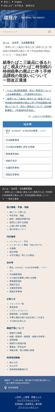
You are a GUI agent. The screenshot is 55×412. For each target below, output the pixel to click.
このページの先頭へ (42, 116)
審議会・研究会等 (18, 347)
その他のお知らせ (18, 321)
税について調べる (18, 212)
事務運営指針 (12, 154)
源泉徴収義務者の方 (19, 369)
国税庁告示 (11, 161)
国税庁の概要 (16, 333)
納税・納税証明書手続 (20, 219)
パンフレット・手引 (19, 241)
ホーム (6, 42)
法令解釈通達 (27, 42)
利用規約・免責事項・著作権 (28, 404)
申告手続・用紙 (17, 216)
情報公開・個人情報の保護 (22, 350)
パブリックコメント (19, 311)
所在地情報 (11, 387)
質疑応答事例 (12, 174)
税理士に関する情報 (19, 222)
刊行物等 (11, 237)
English (18, 2)
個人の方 (14, 362)
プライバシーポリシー (28, 407)
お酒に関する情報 (18, 226)
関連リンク (36, 397)
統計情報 (14, 252)
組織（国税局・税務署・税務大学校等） (28, 336)
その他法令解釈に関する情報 (20, 147)
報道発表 (14, 307)
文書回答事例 (12, 168)
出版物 (13, 248)
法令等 (15, 42)
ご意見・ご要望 (22, 397)
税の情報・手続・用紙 (18, 207)
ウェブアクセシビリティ (28, 400)
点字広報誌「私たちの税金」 (23, 255)
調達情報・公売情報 (19, 314)
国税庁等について (15, 328)
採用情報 (14, 340)
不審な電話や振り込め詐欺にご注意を (27, 317)
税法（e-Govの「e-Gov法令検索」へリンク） (26, 132)
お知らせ (11, 299)
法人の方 (14, 366)
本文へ (7, 2)
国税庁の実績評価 (18, 343)
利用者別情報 (13, 357)
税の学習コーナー (18, 229)
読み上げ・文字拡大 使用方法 (19, 5)
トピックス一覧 (17, 304)
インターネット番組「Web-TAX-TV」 (27, 245)
